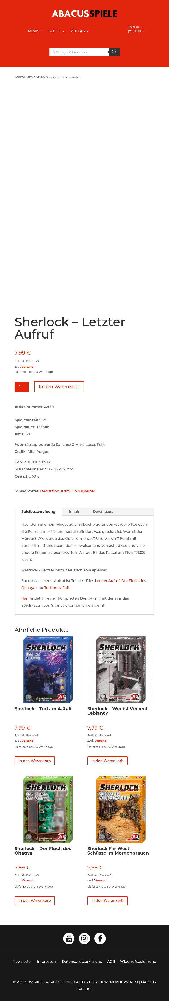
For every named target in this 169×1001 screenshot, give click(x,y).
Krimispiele (34, 77)
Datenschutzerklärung (82, 961)
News (33, 31)
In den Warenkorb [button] (34, 761)
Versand (28, 366)
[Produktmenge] (22, 387)
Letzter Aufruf (107, 581)
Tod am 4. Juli (56, 588)
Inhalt (74, 512)
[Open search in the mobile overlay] (84, 52)
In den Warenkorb (59, 386)
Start (19, 77)
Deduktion (49, 491)
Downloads (103, 512)
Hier (25, 598)
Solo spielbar (83, 491)
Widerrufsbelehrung (138, 961)
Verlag (77, 31)
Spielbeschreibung (38, 512)
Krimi (66, 491)
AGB (111, 961)
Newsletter (22, 961)
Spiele (54, 31)
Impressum (47, 961)
